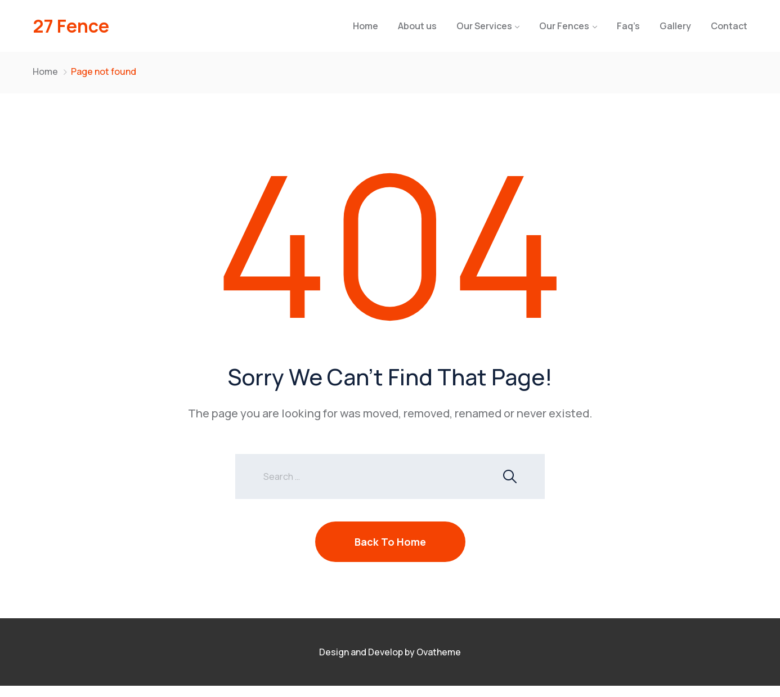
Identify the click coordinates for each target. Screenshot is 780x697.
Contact (729, 26)
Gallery (675, 26)
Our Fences (564, 26)
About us (417, 26)
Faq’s (628, 26)
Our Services (484, 26)
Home (365, 26)
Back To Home (390, 541)
